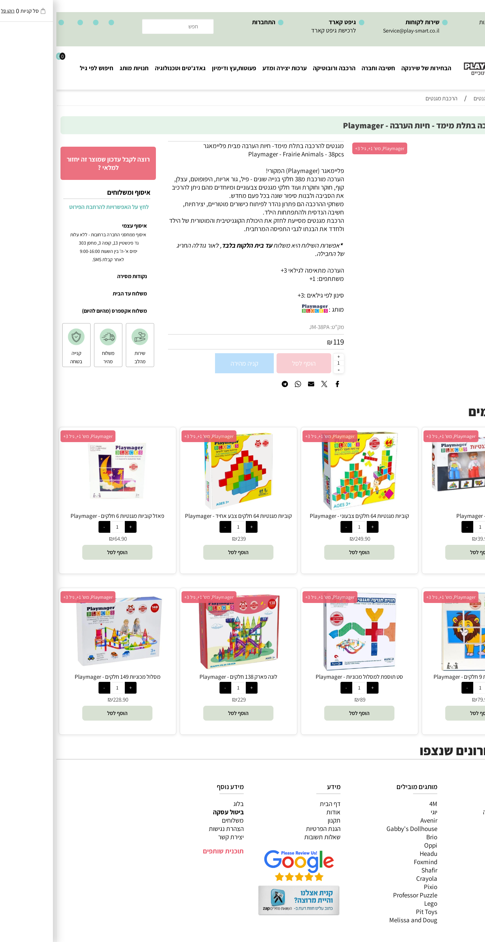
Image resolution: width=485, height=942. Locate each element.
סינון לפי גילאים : (268, 295)
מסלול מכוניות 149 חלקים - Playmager (61, 676)
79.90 (427, 699)
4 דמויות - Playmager (424, 516)
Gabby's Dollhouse (355, 828)
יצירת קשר (174, 837)
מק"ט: (281, 327)
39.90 (427, 538)
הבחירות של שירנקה (370, 68)
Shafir (373, 870)
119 (282, 342)
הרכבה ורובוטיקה (278, 68)
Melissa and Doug (357, 920)
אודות (277, 812)
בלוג (182, 803)
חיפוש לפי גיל (40, 68)
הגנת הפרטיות (267, 828)
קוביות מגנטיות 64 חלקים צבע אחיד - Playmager (182, 516)
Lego (374, 903)
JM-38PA (263, 327)
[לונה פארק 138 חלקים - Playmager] (182, 669)
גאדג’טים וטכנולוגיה (454, 845)
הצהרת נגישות (169, 828)
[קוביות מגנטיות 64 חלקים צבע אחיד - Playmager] (181, 508)
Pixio (374, 886)
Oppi (374, 845)
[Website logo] (443, 62)
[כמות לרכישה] (282, 363)
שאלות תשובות (266, 837)
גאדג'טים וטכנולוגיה (124, 68)
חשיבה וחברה (322, 68)
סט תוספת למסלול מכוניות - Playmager (303, 676)
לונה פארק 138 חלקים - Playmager (182, 676)
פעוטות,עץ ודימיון (178, 68)
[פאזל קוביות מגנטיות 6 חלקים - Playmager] (61, 508)
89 (306, 699)
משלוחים (176, 820)
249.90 (306, 538)
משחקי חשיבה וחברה (452, 812)
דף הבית (273, 803)
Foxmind (369, 862)
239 (185, 538)
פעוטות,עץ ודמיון (457, 837)
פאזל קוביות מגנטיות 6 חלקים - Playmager (61, 516)
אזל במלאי (466, 145)
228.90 (64, 699)
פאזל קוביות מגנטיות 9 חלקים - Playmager (424, 676)
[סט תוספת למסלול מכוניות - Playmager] (303, 669)
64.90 (64, 538)
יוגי (377, 812)
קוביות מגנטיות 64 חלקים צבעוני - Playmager (303, 516)
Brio (375, 837)
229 (185, 699)
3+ (244, 295)
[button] (424, 552)
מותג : (280, 309)
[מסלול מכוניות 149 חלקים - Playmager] (61, 669)
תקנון (277, 820)
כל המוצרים (463, 803)
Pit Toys (370, 911)
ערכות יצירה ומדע (228, 68)
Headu (372, 853)
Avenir (372, 820)
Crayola (370, 878)
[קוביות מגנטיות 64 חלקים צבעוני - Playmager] (303, 508)
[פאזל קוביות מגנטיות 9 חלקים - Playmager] (424, 669)
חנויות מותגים (461, 853)
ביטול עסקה (172, 812)
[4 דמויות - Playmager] (424, 494)
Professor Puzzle (359, 895)
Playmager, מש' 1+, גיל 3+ (323, 148)
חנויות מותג (77, 68)
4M (377, 803)
